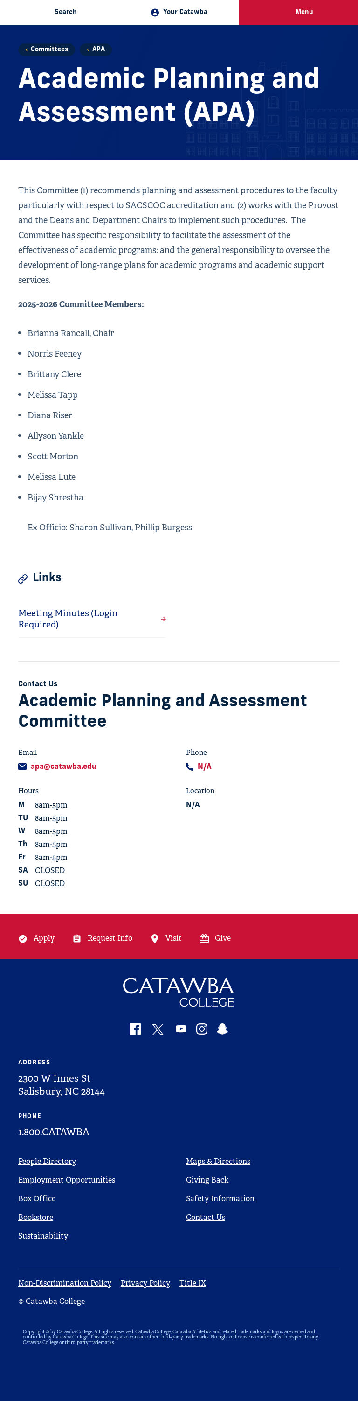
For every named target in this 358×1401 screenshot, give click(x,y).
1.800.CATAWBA (54, 1132)
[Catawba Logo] (179, 992)
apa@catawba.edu (63, 767)
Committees (49, 49)
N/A (205, 767)
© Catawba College (51, 1301)
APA (98, 49)
